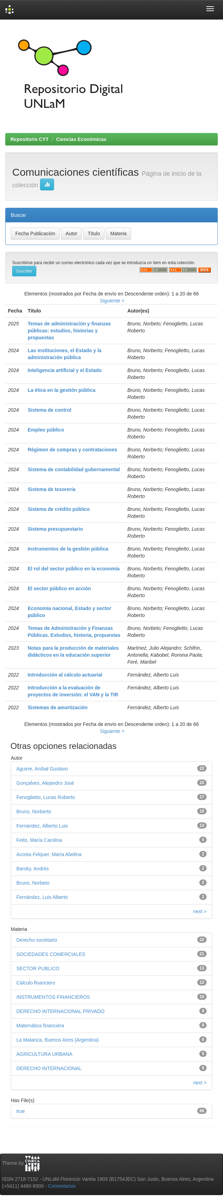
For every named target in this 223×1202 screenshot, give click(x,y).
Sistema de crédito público (59, 509)
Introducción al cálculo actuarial (65, 675)
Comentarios (62, 1186)
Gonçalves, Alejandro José (45, 783)
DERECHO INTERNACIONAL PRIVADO (60, 1011)
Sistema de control (49, 410)
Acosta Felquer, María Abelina (49, 854)
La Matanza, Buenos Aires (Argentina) (57, 1040)
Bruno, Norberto (33, 811)
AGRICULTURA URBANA (44, 1054)
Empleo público (46, 430)
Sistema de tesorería (51, 489)
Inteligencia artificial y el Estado (64, 370)
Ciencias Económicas (81, 139)
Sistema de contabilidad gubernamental (74, 469)
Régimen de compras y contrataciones (72, 449)
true (20, 1111)
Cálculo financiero (35, 983)
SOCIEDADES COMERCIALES (50, 954)
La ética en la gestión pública (61, 390)
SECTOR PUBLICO (37, 968)
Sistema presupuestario (55, 529)
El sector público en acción (59, 588)
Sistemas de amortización (57, 707)
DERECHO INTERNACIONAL (49, 1068)
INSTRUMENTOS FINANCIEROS (53, 997)
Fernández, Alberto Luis (42, 826)
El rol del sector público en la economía (74, 568)
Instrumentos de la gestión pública (68, 549)
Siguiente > (112, 300)
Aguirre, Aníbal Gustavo (42, 769)
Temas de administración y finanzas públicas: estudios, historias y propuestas (69, 330)
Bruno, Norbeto (32, 883)
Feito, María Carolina (39, 840)
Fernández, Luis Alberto (42, 897)
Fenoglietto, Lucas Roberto (45, 797)
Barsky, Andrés (32, 868)
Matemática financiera (40, 1025)
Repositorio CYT (29, 139)
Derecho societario (36, 940)
